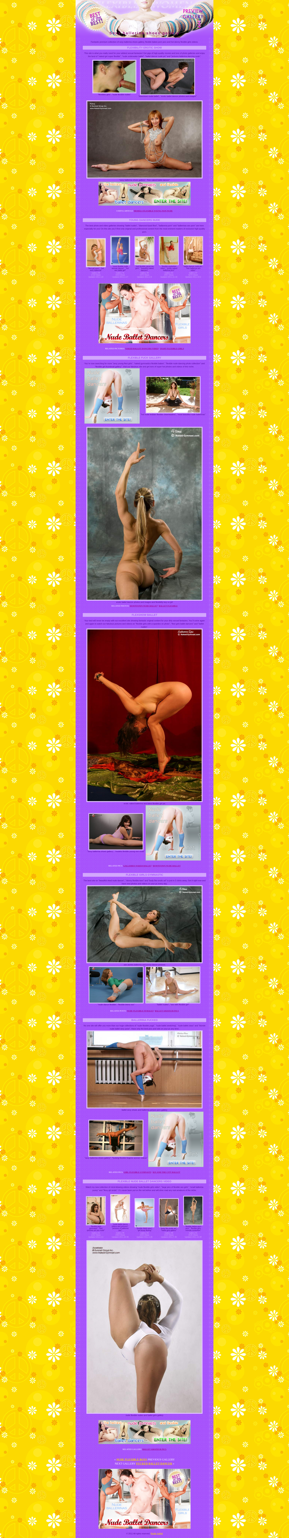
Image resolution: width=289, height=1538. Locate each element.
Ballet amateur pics (167, 1011)
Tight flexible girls (172, 348)
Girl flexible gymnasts (138, 1172)
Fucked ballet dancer (154, 1463)
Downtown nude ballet (144, 606)
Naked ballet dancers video (142, 348)
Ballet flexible (168, 606)
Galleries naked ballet (137, 866)
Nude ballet (157, 1533)
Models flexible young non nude (153, 211)
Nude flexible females (140, 1011)
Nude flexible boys (131, 1459)
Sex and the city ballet (166, 1172)
